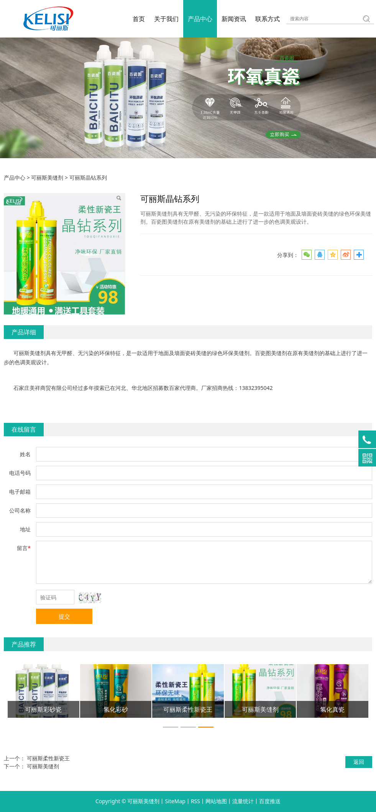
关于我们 (166, 19)
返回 (358, 761)
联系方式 (267, 19)
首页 (139, 19)
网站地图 (216, 801)
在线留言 (23, 429)
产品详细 (23, 332)
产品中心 (200, 19)
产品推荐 (23, 644)
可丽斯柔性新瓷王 (48, 758)
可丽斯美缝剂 (47, 177)
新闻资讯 (234, 19)
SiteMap (175, 801)
